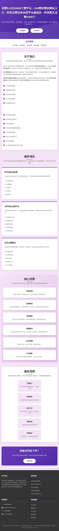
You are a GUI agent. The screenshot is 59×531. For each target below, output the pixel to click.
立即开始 (29, 461)
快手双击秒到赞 (35, 490)
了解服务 (22, 30)
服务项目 (22, 45)
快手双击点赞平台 (36, 484)
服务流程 (36, 45)
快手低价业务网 (35, 481)
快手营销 (29, 41)
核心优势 (29, 45)
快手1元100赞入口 (36, 493)
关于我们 (15, 45)
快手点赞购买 (34, 487)
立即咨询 (36, 30)
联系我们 (43, 45)
